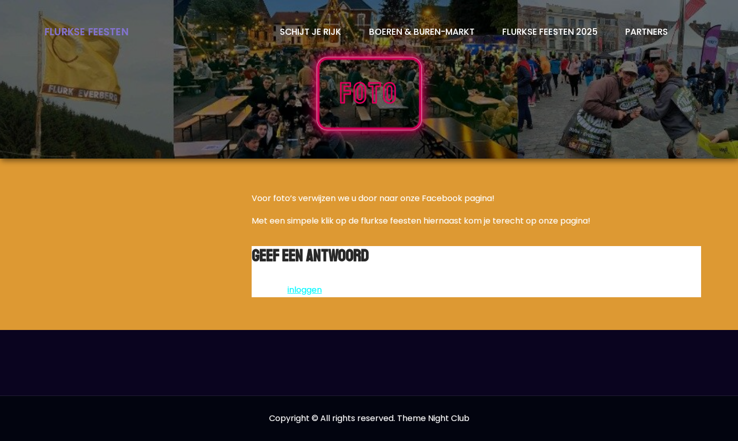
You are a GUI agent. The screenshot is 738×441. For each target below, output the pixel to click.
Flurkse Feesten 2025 (550, 32)
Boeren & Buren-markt (422, 32)
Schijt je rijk (310, 32)
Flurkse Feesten (87, 32)
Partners (646, 32)
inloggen (305, 290)
